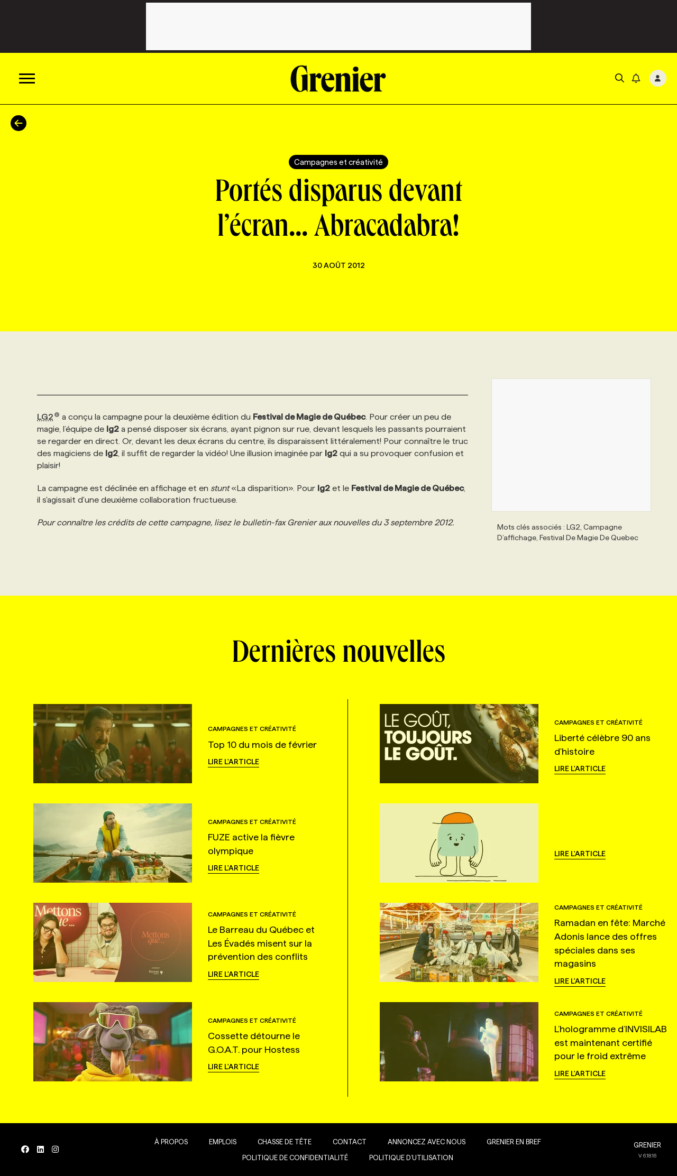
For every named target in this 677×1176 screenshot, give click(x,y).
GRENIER (647, 1145)
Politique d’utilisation (411, 1157)
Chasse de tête (285, 1141)
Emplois (222, 1141)
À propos (171, 1141)
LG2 (48, 416)
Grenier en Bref (514, 1141)
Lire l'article (233, 761)
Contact (350, 1141)
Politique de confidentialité (295, 1157)
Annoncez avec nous (426, 1141)
